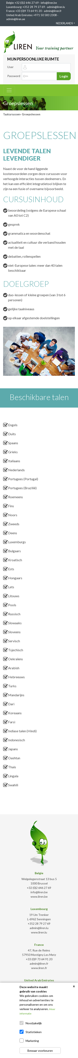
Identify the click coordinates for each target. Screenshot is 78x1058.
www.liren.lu (39, 932)
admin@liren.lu (56, 7)
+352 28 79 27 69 (34, 7)
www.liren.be (39, 896)
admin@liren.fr (53, 11)
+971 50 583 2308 (45, 15)
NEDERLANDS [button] (64, 23)
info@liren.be (49, 2)
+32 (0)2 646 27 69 (27, 2)
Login (63, 76)
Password (13, 76)
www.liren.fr (39, 968)
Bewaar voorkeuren (40, 1050)
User (10, 67)
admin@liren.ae (15, 19)
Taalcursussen (11, 114)
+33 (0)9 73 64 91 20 (29, 11)
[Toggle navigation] (9, 90)
